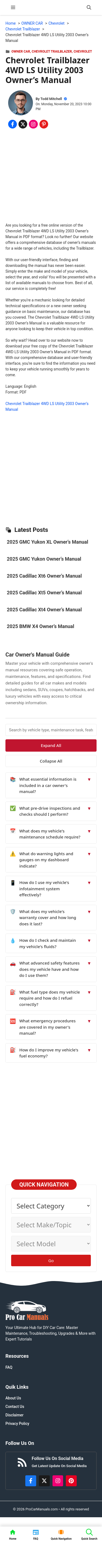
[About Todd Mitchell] (20, 103)
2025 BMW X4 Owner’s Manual (40, 626)
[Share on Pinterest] (43, 124)
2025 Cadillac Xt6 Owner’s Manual (44, 576)
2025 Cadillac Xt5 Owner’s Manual (44, 592)
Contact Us (14, 1406)
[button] (89, 7)
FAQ (8, 1367)
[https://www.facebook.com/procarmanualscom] (30, 1480)
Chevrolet (82, 51)
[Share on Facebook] (12, 124)
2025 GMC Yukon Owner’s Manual (44, 559)
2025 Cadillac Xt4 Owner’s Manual (44, 609)
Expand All (51, 745)
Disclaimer (14, 1415)
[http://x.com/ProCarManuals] (44, 1480)
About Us (13, 1398)
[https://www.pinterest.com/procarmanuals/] (71, 1480)
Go (51, 1260)
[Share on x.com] (22, 124)
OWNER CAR (20, 51)
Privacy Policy (17, 1423)
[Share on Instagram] (33, 124)
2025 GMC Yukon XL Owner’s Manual (47, 542)
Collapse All (51, 761)
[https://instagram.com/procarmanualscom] (57, 1480)
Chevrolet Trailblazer (52, 51)
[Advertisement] (51, 177)
